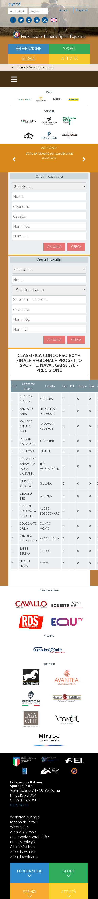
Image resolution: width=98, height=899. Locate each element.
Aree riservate (21, 851)
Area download (22, 856)
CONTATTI (19, 804)
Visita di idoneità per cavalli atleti (49, 153)
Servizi (28, 58)
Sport (69, 48)
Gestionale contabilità (28, 836)
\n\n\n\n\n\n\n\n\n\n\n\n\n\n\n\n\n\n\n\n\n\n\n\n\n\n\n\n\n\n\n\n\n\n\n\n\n (49, 289)
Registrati (82, 10)
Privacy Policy (21, 841)
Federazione (28, 48)
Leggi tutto (49, 157)
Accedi (63, 10)
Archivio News (22, 831)
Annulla (54, 247)
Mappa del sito (22, 821)
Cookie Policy (21, 846)
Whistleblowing (23, 816)
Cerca (76, 247)
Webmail (18, 826)
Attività (69, 58)
